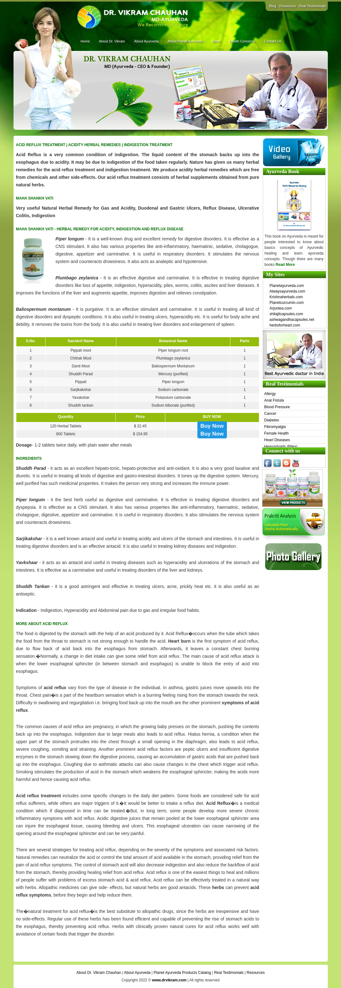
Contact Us (272, 41)
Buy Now (212, 426)
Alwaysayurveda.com (287, 291)
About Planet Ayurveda (185, 41)
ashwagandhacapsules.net (292, 319)
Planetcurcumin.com (287, 302)
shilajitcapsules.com (286, 314)
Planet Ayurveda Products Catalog (182, 972)
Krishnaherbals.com (286, 297)
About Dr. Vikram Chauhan (98, 972)
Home (85, 41)
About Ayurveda (146, 41)
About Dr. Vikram (112, 41)
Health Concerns (242, 41)
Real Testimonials (312, 6)
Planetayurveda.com (287, 285)
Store (216, 41)
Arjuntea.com (281, 308)
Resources (287, 6)
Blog (272, 6)
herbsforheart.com (285, 325)
